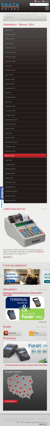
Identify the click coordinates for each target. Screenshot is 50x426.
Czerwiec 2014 (10, 146)
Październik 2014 (11, 142)
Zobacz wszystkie (41, 289)
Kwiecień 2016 (10, 106)
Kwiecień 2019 (10, 61)
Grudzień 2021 (10, 34)
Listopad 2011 (10, 187)
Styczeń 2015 (10, 138)
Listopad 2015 (10, 115)
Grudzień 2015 (10, 111)
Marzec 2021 (9, 39)
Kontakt (16, 420)
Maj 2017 (8, 93)
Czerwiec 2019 (10, 57)
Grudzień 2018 (10, 70)
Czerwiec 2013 (10, 182)
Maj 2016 (8, 102)
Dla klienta (13, 419)
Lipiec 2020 (9, 43)
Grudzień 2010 (10, 196)
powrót (8, 257)
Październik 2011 (11, 191)
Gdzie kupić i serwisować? (27, 419)
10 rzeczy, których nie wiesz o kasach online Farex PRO (26, 365)
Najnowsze (9, 30)
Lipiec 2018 (9, 75)
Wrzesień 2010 (10, 200)
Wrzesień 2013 (10, 169)
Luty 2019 (8, 66)
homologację (38, 252)
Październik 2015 (11, 120)
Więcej (41, 322)
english (45, 1)
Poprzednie (1, 276)
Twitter (2, 206)
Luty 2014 (8, 160)
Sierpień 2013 (10, 173)
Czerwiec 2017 (10, 88)
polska (38, 1)
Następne (47, 276)
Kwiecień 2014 (10, 151)
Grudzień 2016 (10, 97)
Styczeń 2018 (10, 79)
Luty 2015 (8, 133)
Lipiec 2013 (9, 178)
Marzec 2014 (9, 156)
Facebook (2, 193)
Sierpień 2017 (10, 84)
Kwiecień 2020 (10, 48)
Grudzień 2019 (10, 52)
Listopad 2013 (10, 164)
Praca (22, 420)
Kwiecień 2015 (10, 124)
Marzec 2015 (9, 129)
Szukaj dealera (10, 401)
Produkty (5, 419)
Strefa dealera (41, 419)
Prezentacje (8, 420)
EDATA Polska (10, 6)
